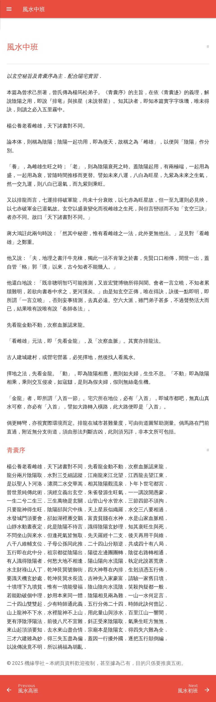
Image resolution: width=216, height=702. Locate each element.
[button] (9, 9)
